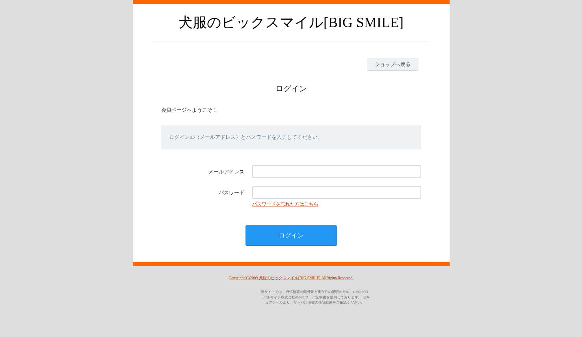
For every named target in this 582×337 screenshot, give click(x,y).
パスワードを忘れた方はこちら (285, 204)
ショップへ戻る (393, 64)
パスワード (231, 192)
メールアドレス (226, 172)
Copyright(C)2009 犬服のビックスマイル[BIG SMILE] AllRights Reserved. (291, 278)
